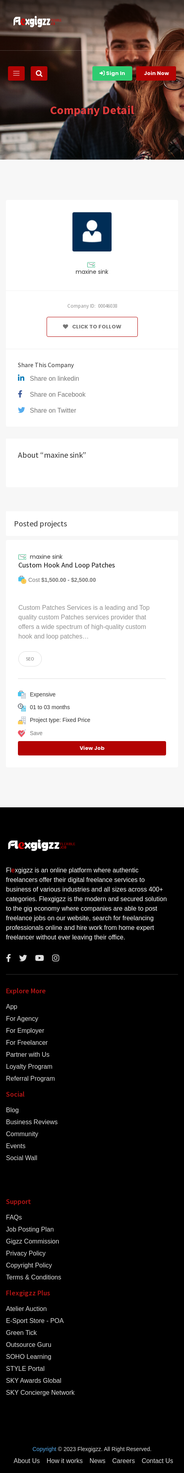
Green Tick (21, 1333)
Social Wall (21, 1158)
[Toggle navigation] (16, 73)
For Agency (22, 1019)
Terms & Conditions (33, 1277)
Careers (123, 1461)
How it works (65, 1461)
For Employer (25, 1031)
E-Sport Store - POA (35, 1321)
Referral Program (30, 1079)
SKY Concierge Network (40, 1393)
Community (22, 1134)
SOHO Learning (28, 1357)
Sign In (112, 73)
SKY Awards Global (33, 1381)
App (11, 1007)
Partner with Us (27, 1055)
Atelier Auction (26, 1309)
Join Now (156, 73)
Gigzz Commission (32, 1241)
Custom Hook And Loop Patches (66, 564)
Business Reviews (32, 1122)
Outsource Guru (28, 1345)
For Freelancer (27, 1043)
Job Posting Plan (30, 1229)
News (98, 1461)
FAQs (14, 1217)
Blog (12, 1110)
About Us (27, 1461)
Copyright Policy (29, 1265)
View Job (92, 748)
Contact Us (157, 1461)
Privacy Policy (26, 1253)
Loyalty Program (29, 1067)
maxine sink (92, 272)
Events (15, 1146)
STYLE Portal (25, 1369)
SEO (30, 659)
